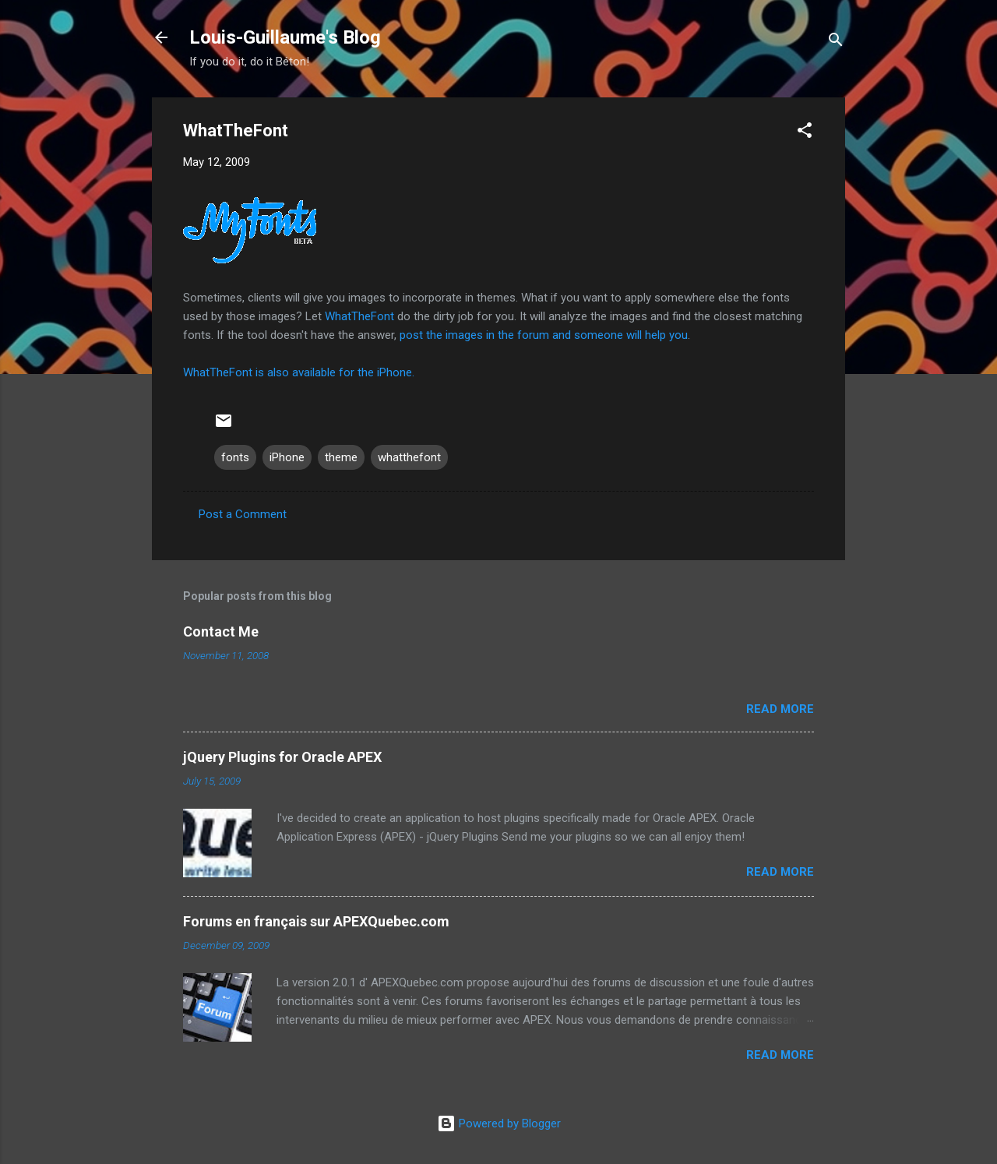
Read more (780, 709)
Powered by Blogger (499, 1123)
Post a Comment (243, 514)
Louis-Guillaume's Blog (285, 37)
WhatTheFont (359, 316)
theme (341, 457)
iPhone (287, 457)
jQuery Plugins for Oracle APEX (282, 757)
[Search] (835, 42)
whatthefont (409, 457)
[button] (804, 133)
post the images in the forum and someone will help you (544, 335)
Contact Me (221, 631)
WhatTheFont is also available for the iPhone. (298, 372)
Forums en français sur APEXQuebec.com (316, 921)
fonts (235, 457)
